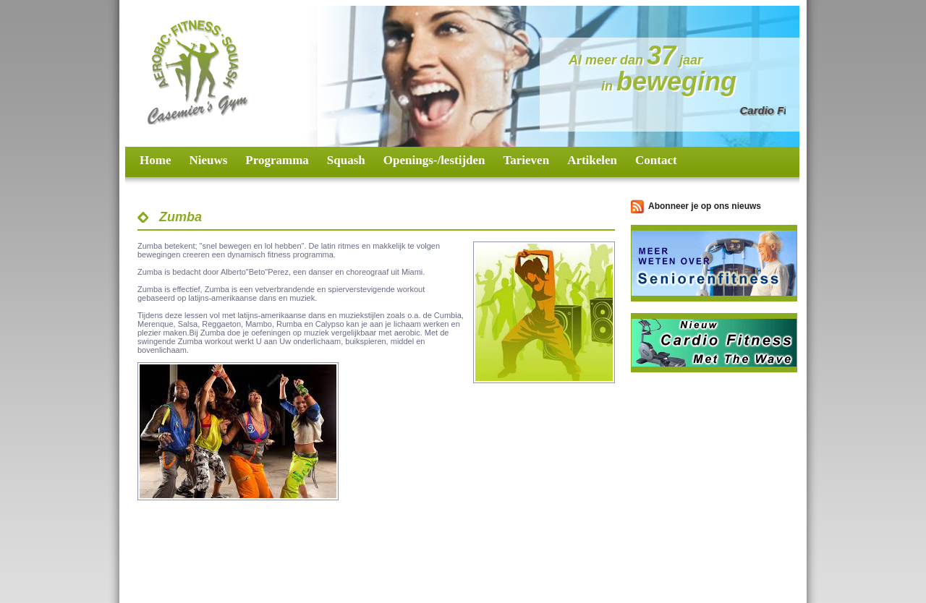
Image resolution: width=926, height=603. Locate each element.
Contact (656, 160)
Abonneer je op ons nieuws (704, 206)
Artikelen (592, 160)
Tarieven (527, 160)
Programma (277, 160)
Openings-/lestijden (434, 160)
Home (155, 160)
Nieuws (208, 160)
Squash (346, 160)
